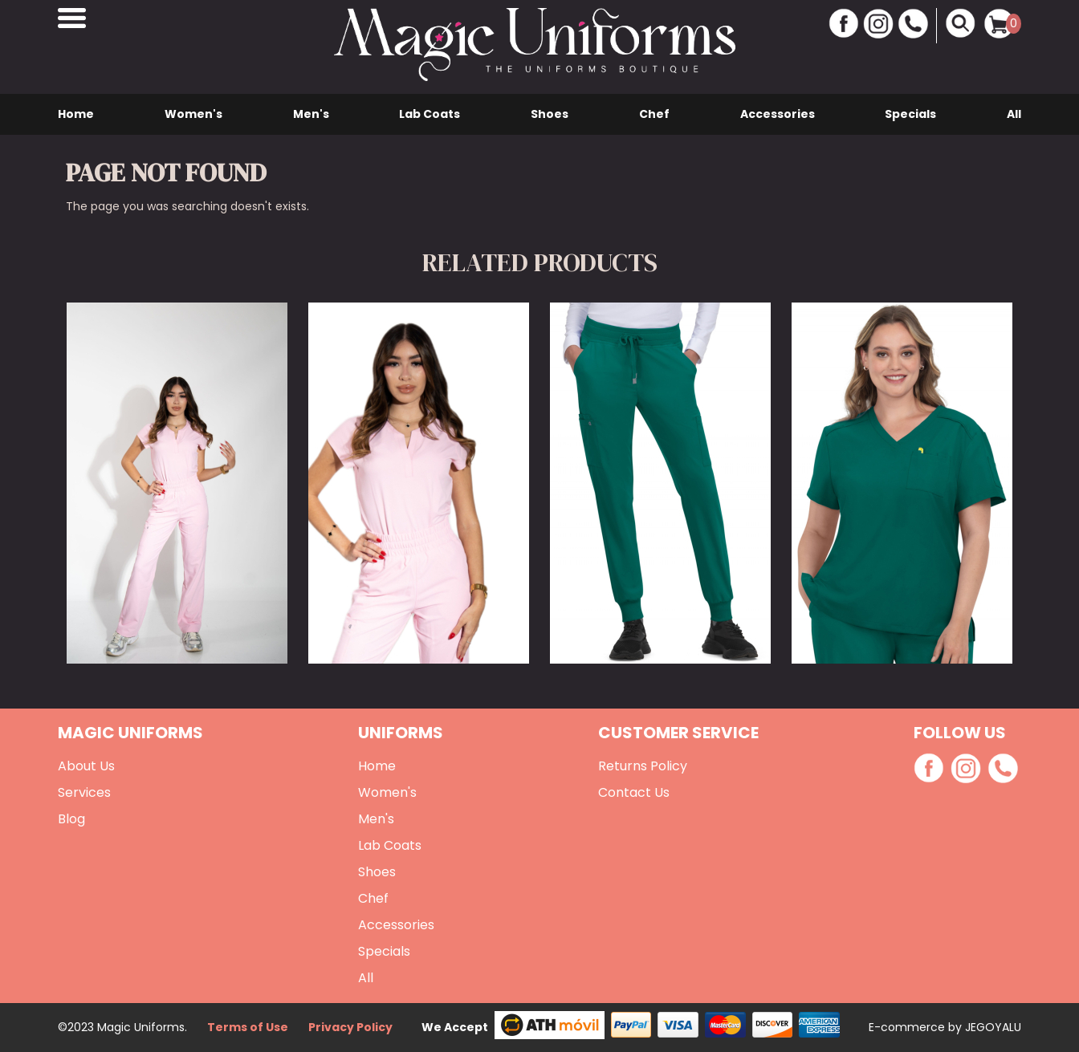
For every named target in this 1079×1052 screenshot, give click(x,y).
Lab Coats (429, 114)
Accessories (777, 114)
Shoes (549, 114)
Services (84, 792)
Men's (311, 114)
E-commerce (908, 1027)
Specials (910, 114)
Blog (71, 819)
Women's (193, 114)
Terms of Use (247, 1027)
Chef (654, 114)
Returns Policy (642, 766)
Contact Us (634, 792)
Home (76, 114)
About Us (86, 766)
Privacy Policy (350, 1027)
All (1014, 114)
